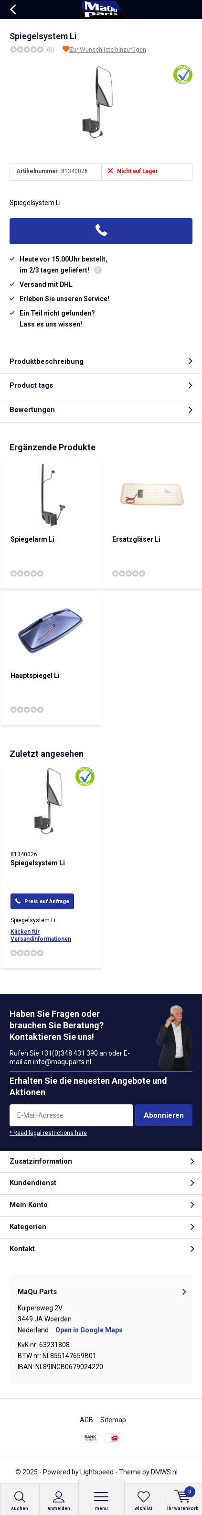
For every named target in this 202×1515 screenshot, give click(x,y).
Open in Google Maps (89, 1330)
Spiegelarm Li (32, 539)
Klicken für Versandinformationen (41, 935)
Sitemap (113, 1420)
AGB (86, 1420)
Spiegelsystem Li (38, 863)
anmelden (59, 1501)
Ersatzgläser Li (136, 539)
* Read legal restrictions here (48, 1133)
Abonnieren (164, 1115)
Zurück (13, 9)
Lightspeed (97, 1472)
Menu (101, 1501)
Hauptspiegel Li (35, 675)
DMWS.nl (164, 1472)
